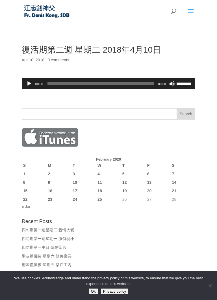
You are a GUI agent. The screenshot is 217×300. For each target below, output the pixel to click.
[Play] (29, 84)
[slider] (100, 83)
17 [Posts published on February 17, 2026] (75, 191)
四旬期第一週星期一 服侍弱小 (48, 238)
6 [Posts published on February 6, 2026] (148, 174)
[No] (210, 285)
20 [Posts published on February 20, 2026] (149, 191)
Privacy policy (114, 291)
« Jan (26, 206)
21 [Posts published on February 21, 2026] (174, 191)
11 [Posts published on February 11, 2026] (99, 182)
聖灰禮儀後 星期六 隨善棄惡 (46, 256)
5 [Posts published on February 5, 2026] (123, 174)
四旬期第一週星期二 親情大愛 (48, 230)
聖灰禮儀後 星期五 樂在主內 (46, 264)
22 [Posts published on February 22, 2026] (25, 199)
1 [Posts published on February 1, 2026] (24, 174)
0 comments (58, 60)
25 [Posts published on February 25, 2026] (99, 199)
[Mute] (172, 84)
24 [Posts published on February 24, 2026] (75, 199)
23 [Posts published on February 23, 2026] (50, 199)
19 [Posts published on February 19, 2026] (124, 191)
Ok (93, 291)
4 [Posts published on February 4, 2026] (98, 174)
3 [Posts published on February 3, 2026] (74, 174)
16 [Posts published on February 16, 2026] (50, 191)
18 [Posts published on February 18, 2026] (99, 191)
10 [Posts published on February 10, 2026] (75, 182)
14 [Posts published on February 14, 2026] (174, 182)
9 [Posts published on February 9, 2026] (49, 182)
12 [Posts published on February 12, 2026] (124, 182)
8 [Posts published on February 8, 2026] (24, 182)
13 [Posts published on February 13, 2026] (149, 182)
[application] (108, 83)
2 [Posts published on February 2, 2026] (49, 174)
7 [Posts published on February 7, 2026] (173, 174)
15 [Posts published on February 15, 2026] (25, 191)
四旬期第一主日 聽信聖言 (44, 247)
